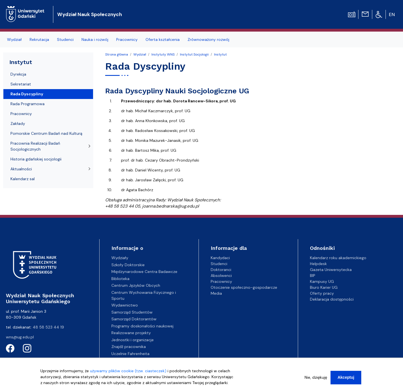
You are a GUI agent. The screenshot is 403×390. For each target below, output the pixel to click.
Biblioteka (120, 278)
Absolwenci (221, 275)
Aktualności (21, 168)
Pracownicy (21, 113)
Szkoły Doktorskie (128, 264)
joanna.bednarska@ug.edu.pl (170, 206)
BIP (312, 275)
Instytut (220, 54)
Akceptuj (346, 379)
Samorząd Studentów (132, 312)
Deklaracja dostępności (332, 299)
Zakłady (17, 123)
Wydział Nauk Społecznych (89, 14)
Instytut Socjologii (194, 54)
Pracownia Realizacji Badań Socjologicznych (35, 146)
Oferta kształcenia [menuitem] (163, 39)
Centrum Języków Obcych (135, 285)
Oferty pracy (322, 293)
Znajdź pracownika (128, 346)
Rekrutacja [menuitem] (39, 39)
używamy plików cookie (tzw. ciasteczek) (128, 373)
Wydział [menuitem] (14, 39)
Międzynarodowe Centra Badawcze (144, 271)
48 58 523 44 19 (48, 327)
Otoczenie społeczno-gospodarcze (244, 287)
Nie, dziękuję (316, 379)
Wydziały (119, 257)
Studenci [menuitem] (65, 39)
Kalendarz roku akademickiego (338, 257)
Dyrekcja (18, 74)
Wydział (139, 54)
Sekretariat (20, 84)
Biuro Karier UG (324, 287)
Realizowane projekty (131, 332)
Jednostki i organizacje (132, 339)
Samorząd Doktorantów (134, 318)
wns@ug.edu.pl (20, 337)
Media (216, 293)
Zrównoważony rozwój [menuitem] (208, 39)
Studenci (219, 263)
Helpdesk (318, 263)
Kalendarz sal (22, 178)
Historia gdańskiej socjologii (35, 159)
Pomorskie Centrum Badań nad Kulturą (46, 133)
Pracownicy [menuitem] (127, 39)
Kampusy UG (322, 281)
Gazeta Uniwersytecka (331, 269)
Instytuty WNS (163, 54)
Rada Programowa (27, 103)
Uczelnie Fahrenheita (130, 353)
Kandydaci (220, 257)
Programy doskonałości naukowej (142, 326)
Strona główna (116, 54)
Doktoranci (221, 269)
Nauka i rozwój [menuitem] (95, 39)
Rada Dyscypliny (26, 93)
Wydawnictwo (124, 305)
